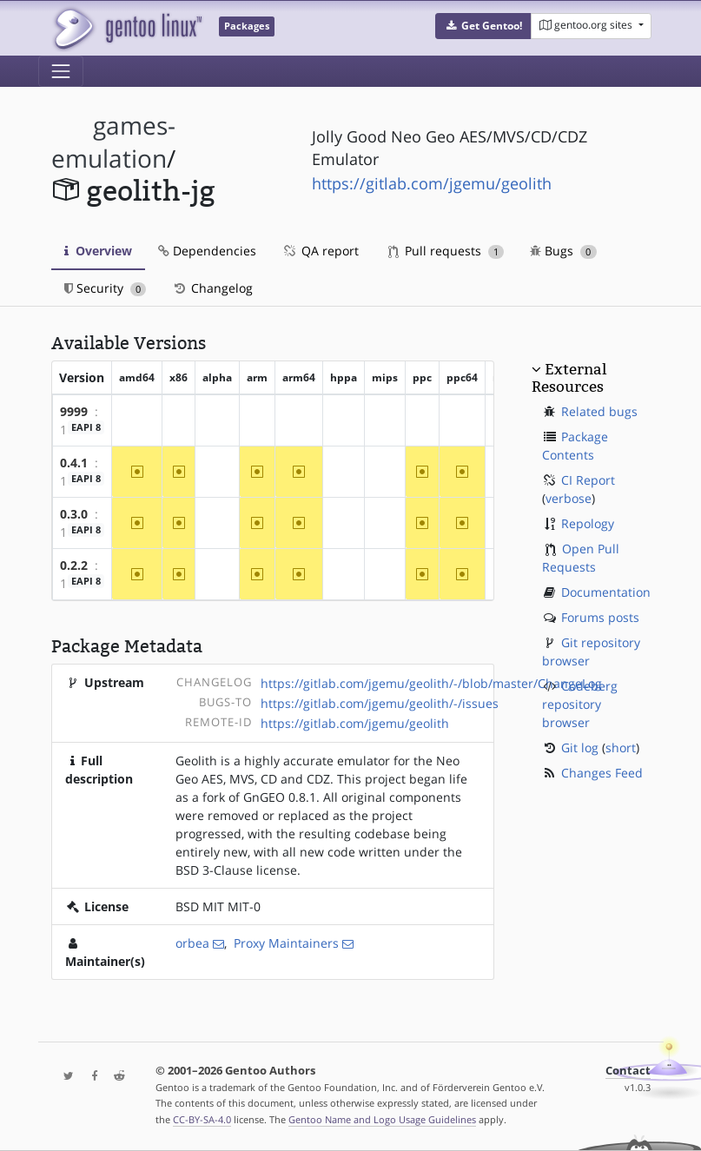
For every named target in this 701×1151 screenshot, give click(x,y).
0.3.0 (74, 514)
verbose (569, 498)
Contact (628, 1070)
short (620, 747)
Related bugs (599, 411)
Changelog (212, 288)
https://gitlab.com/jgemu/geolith (432, 183)
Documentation (606, 592)
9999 (74, 411)
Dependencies (207, 250)
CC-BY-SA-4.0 (202, 1119)
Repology (587, 523)
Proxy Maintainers (286, 943)
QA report (320, 250)
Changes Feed (602, 772)
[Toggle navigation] (60, 71)
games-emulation (113, 142)
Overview (98, 250)
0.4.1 (74, 462)
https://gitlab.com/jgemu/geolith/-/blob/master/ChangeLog (431, 683)
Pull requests (446, 250)
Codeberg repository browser (580, 704)
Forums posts (600, 617)
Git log (579, 747)
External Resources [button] (569, 378)
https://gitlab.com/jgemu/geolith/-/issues (380, 703)
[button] (483, 26)
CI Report (588, 480)
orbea (192, 943)
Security (105, 288)
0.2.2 (74, 565)
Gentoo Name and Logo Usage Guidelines (382, 1119)
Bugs (563, 250)
